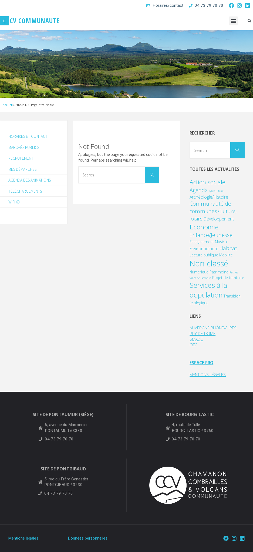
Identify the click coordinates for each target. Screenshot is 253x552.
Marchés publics (23, 147)
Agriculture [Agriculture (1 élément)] (216, 191)
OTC (194, 344)
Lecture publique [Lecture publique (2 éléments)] (204, 254)
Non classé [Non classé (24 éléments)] (209, 263)
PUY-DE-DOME (203, 333)
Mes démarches (22, 169)
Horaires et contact (28, 136)
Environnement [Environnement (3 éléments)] (204, 249)
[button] (233, 20)
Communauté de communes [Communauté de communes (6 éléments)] (210, 207)
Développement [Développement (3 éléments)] (219, 219)
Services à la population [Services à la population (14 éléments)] (208, 290)
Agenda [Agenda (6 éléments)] (199, 190)
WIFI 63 (14, 202)
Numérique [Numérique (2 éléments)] (199, 272)
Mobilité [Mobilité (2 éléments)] (226, 254)
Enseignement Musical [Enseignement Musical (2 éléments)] (209, 241)
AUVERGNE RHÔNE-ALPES (213, 327)
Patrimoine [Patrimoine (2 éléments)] (219, 272)
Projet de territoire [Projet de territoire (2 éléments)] (228, 277)
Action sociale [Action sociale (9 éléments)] (207, 182)
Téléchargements (25, 191)
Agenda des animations (29, 180)
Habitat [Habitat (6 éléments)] (228, 248)
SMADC (196, 339)
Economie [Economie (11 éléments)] (204, 226)
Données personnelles (87, 538)
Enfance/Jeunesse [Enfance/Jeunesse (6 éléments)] (211, 235)
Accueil (8, 105)
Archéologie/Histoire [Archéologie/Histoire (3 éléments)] (209, 197)
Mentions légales (23, 538)
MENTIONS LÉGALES (208, 374)
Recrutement (20, 158)
